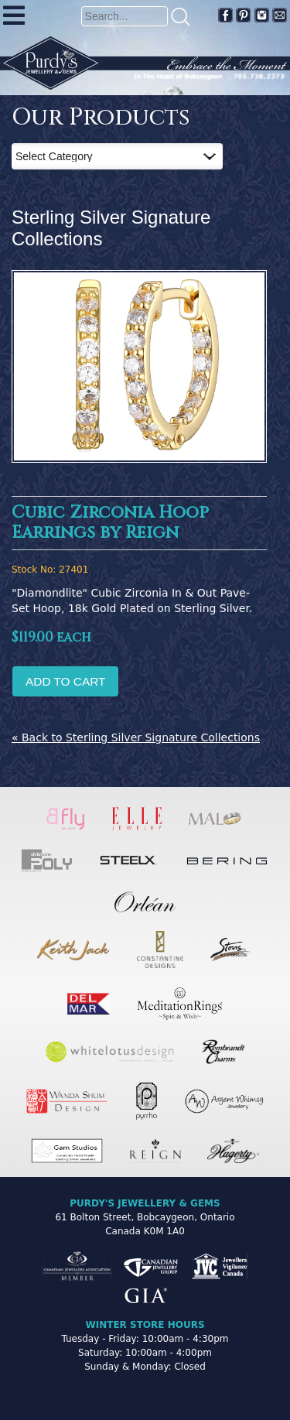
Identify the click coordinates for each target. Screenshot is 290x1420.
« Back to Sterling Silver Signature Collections (136, 737)
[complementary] (178, 1335)
